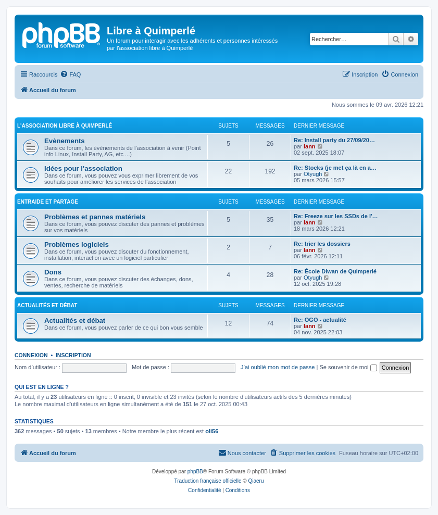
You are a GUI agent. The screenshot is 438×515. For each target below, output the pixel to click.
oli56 (211, 431)
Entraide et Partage (47, 202)
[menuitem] (70, 74)
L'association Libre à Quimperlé (64, 126)
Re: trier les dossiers (322, 244)
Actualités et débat (47, 305)
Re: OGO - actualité (320, 320)
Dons (52, 272)
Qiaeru (256, 481)
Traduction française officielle (208, 481)
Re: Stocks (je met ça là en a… (335, 168)
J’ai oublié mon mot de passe (278, 367)
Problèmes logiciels (76, 244)
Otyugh (313, 174)
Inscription (73, 355)
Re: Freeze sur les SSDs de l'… (336, 216)
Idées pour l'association (83, 168)
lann (310, 146)
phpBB (195, 471)
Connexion (31, 355)
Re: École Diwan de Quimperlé (335, 271)
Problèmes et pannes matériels (94, 217)
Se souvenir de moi (348, 367)
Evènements (64, 141)
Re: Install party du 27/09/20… (334, 140)
